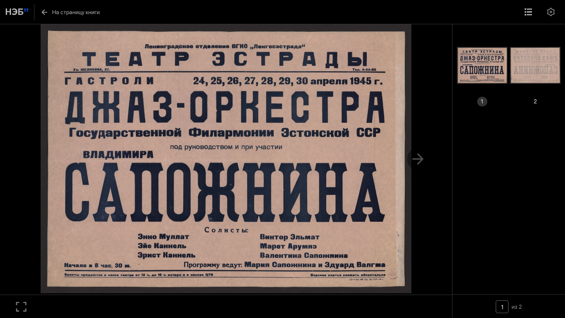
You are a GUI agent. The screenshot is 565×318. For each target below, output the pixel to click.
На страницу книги (70, 12)
